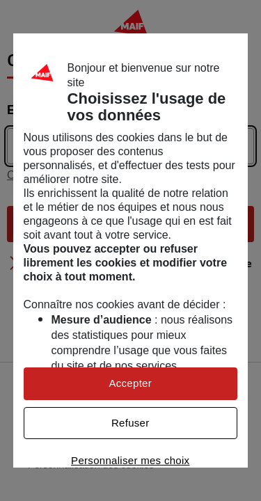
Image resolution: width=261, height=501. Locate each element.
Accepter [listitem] (130, 383)
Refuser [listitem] (130, 423)
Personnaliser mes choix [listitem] (130, 460)
